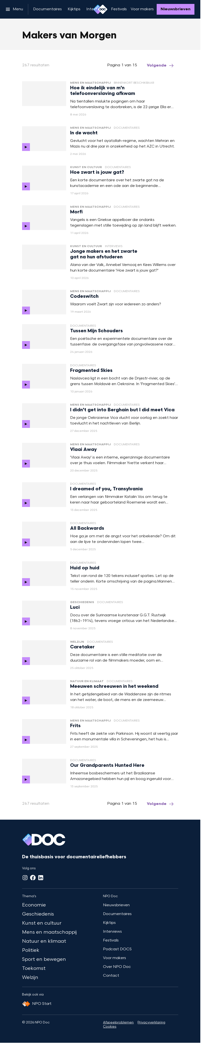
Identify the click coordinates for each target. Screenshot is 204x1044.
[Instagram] (25, 878)
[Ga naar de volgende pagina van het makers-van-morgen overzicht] (160, 65)
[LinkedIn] (41, 878)
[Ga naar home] (100, 9)
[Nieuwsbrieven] (175, 9)
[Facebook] (33, 878)
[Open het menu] (14, 9)
